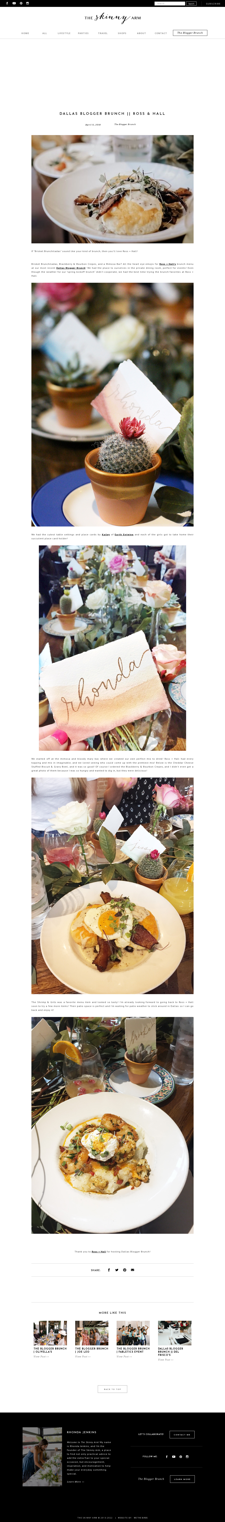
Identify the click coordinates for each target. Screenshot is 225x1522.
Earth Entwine (124, 534)
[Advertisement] (113, 82)
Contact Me (182, 1435)
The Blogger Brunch (190, 32)
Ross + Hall (99, 1251)
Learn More (182, 1479)
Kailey (106, 534)
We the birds (141, 1517)
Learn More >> (75, 1481)
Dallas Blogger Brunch (70, 267)
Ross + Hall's (167, 263)
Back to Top (112, 1389)
